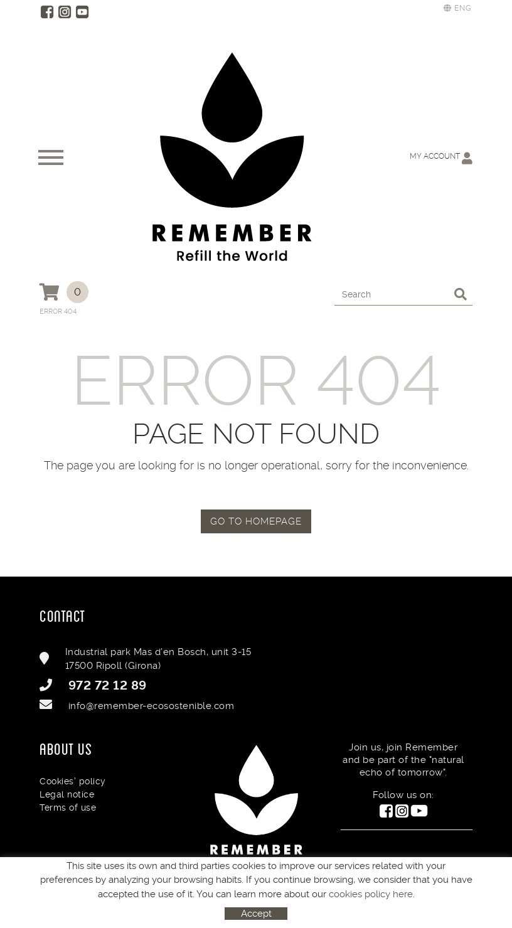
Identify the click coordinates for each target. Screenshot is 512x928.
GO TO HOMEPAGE (256, 521)
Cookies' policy (73, 781)
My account (441, 158)
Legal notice (67, 794)
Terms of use (68, 808)
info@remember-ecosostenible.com (151, 706)
